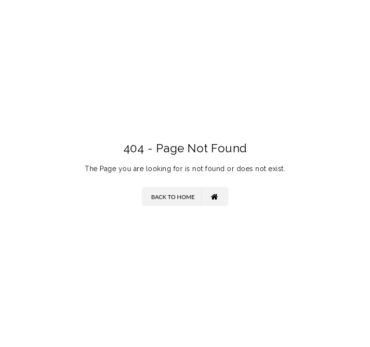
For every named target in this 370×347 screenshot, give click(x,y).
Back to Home (184, 196)
